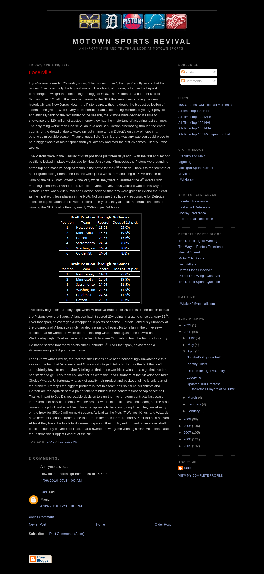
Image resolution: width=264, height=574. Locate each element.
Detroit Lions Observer (195, 270)
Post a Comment (41, 517)
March (193, 397)
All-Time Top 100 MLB (194, 117)
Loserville (194, 377)
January (194, 411)
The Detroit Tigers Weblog (197, 241)
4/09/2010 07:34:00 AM (61, 480)
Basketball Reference (194, 207)
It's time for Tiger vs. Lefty (206, 371)
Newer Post (37, 524)
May (191, 345)
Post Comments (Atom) (67, 534)
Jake (43, 492)
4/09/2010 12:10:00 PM (61, 506)
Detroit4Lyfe (187, 264)
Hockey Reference (192, 213)
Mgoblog (184, 162)
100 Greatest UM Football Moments (205, 105)
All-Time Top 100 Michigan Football (204, 134)
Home (100, 524)
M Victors (185, 174)
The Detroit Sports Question (199, 282)
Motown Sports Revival (132, 41)
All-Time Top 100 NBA (194, 128)
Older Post (163, 524)
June (192, 338)
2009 (188, 419)
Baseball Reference (193, 201)
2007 (188, 432)
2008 (188, 426)
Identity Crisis (197, 364)
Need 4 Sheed (189, 252)
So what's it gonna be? (203, 357)
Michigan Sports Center (195, 168)
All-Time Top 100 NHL (194, 123)
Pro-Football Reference (195, 219)
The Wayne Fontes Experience (201, 247)
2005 (188, 446)
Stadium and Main (191, 156)
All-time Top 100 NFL (194, 111)
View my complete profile (200, 475)
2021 (188, 325)
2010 (188, 332)
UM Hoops (186, 180)
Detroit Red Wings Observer (199, 276)
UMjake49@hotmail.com (196, 304)
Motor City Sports (191, 258)
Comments (192, 81)
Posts (188, 72)
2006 (188, 439)
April (191, 351)
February (195, 404)
